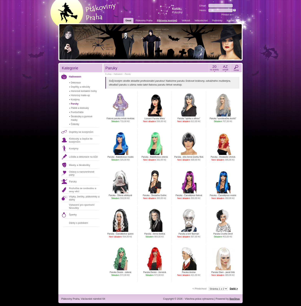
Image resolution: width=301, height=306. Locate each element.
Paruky (75, 103)
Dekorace (76, 82)
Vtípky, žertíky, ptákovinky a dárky (84, 198)
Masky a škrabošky (79, 165)
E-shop (108, 74)
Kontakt (231, 20)
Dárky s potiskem (78, 222)
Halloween (75, 76)
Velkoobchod (201, 20)
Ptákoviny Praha (144, 20)
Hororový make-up (80, 95)
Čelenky (75, 124)
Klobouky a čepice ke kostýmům (81, 140)
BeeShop (235, 298)
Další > (234, 288)
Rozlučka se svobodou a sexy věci (82, 190)
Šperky (73, 214)
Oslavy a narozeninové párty (81, 173)
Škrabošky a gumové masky (81, 118)
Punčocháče (77, 112)
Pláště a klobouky (80, 108)
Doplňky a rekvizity (80, 87)
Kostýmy (75, 99)
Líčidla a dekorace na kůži (83, 156)
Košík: (177, 10)
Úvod (128, 20)
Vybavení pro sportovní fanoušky (81, 206)
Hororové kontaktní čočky (84, 91)
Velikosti (186, 20)
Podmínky (217, 20)
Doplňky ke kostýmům (81, 132)
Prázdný (177, 12)
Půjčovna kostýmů (167, 20)
